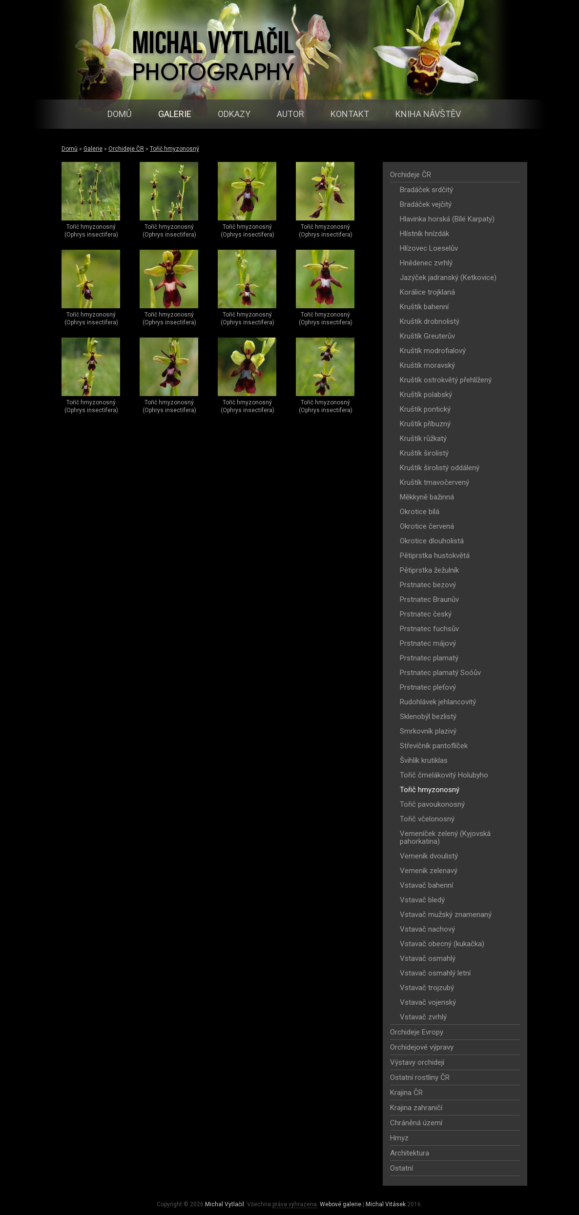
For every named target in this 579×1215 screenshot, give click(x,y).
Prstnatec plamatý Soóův (440, 672)
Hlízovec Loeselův (429, 248)
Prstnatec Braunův (429, 599)
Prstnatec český (426, 614)
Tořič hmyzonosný (174, 148)
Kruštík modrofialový (433, 350)
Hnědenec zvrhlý (426, 263)
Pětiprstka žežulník (429, 570)
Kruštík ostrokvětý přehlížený (446, 380)
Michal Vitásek (386, 1204)
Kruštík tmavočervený (434, 482)
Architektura (409, 1153)
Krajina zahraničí (416, 1107)
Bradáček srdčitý (426, 189)
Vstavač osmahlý (427, 958)
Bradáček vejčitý (426, 204)
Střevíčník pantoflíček (434, 745)
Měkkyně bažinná (427, 497)
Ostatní (401, 1168)
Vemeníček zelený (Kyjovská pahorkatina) (445, 837)
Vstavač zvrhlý (423, 1017)
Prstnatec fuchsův (429, 628)
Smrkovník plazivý (428, 731)
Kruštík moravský (427, 365)
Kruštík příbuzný (425, 423)
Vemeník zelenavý (428, 870)
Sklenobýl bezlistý (428, 716)
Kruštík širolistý (424, 453)
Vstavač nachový (427, 929)
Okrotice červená (427, 526)
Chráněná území (416, 1122)
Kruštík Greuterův (427, 336)
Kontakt (350, 114)
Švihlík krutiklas (424, 760)
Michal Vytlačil (224, 1204)
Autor (290, 114)
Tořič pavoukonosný (432, 804)
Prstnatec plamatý (429, 658)
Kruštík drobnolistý (429, 321)
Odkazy (234, 114)
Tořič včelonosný (427, 819)
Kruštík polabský (426, 394)
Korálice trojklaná (427, 292)
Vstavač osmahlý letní (435, 973)
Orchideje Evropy (416, 1032)
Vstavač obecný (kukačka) (442, 943)
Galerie (174, 114)
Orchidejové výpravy (422, 1047)
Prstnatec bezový (428, 584)
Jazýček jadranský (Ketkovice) (448, 277)
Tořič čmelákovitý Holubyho (444, 775)
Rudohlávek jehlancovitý (438, 701)
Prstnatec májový (428, 643)
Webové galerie (340, 1204)
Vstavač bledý (422, 900)
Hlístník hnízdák (424, 233)
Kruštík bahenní (424, 306)
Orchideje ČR (126, 148)
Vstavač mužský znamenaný (446, 914)
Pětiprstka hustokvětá (435, 555)
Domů (119, 114)
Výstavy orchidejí (417, 1062)
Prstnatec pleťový (428, 687)
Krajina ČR (406, 1092)
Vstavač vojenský (428, 1002)
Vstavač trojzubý (427, 987)
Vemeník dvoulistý (429, 856)
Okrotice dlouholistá (432, 541)
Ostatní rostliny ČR (420, 1077)
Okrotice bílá (419, 511)
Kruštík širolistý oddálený (439, 467)
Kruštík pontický (425, 409)
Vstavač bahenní (426, 885)
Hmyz (399, 1138)
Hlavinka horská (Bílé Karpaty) (447, 219)
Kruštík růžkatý (423, 438)
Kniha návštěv (428, 114)
